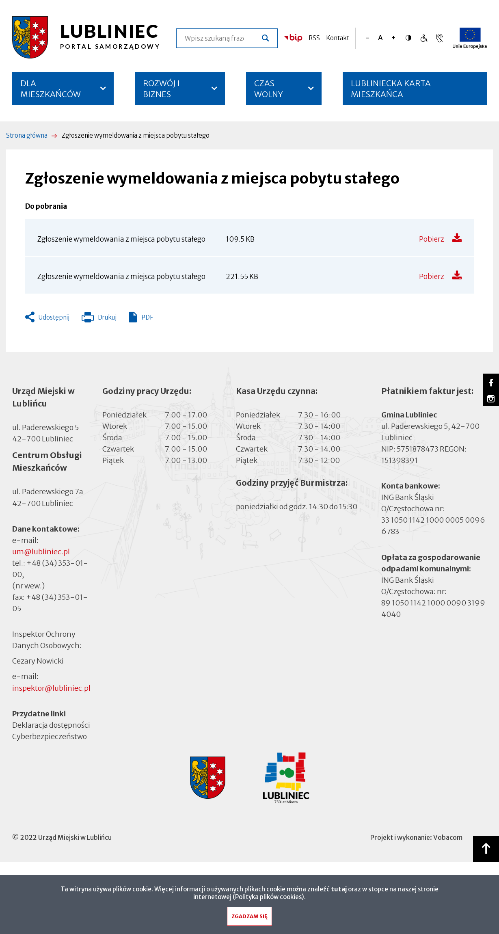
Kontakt (337, 38)
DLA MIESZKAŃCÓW (50, 88)
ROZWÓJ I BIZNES (161, 88)
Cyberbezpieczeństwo (49, 736)
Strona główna (27, 135)
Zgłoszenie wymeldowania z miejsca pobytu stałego (121, 239)
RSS (314, 38)
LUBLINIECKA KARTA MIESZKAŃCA (391, 91)
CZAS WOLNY (268, 88)
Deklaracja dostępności (51, 725)
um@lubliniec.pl (41, 551)
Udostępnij (54, 317)
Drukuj (99, 319)
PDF (147, 317)
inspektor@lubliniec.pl (51, 688)
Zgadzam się (249, 919)
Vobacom (447, 837)
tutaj (339, 892)
